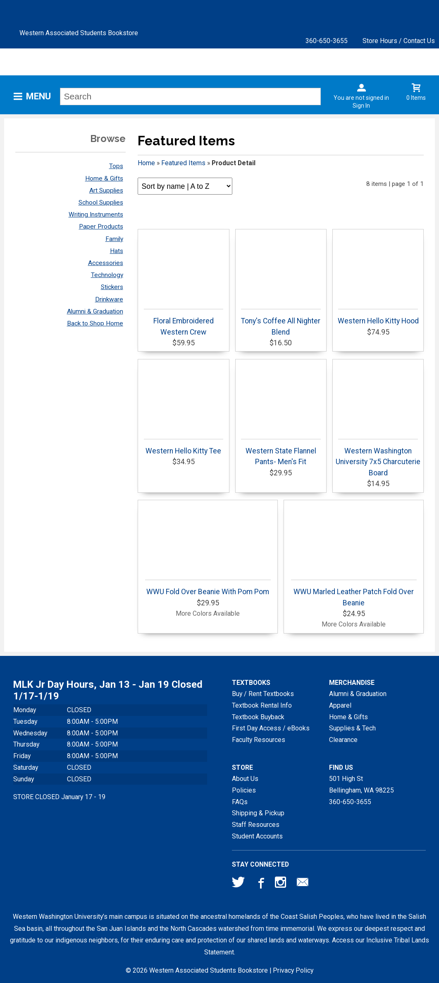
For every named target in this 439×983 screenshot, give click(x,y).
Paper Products (101, 226)
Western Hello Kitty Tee (184, 447)
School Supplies (101, 202)
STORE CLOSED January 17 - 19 (59, 797)
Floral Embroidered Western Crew (184, 322)
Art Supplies (106, 190)
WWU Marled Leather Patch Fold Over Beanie (353, 593)
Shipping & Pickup (258, 813)
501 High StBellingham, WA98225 (361, 784)
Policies (244, 790)
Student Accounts (257, 836)
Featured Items (183, 163)
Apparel (340, 705)
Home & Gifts (104, 178)
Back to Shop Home (95, 323)
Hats (116, 251)
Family (114, 239)
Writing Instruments (96, 214)
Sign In (361, 105)
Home (146, 163)
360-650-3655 (326, 41)
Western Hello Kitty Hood (378, 317)
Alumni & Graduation (95, 311)
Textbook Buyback (258, 717)
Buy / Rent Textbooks (263, 694)
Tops (116, 166)
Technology (107, 275)
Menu (38, 96)
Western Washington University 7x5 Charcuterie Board (378, 458)
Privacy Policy (293, 970)
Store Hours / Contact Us (399, 41)
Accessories (105, 263)
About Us (245, 779)
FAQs (240, 802)
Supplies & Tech (352, 728)
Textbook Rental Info (262, 705)
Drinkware (109, 299)
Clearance (343, 740)
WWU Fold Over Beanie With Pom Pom (207, 588)
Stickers (112, 287)
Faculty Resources (258, 740)
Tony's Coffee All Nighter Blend (281, 322)
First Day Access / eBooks (271, 728)
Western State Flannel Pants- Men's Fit (281, 452)
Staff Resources (255, 825)
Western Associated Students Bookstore (78, 33)
